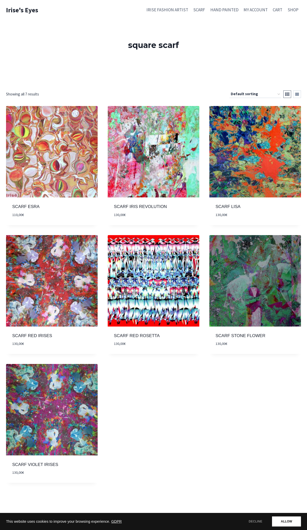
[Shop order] (255, 94)
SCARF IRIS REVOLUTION (140, 206)
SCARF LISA (228, 206)
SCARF (199, 10)
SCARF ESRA (26, 206)
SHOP (293, 10)
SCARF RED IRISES (32, 335)
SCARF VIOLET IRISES (35, 464)
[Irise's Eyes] (22, 10)
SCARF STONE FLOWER (240, 335)
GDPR (116, 521)
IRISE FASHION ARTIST (167, 10)
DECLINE (255, 521)
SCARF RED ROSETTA (137, 335)
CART (277, 10)
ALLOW (286, 521)
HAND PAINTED (224, 10)
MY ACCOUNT (256, 10)
